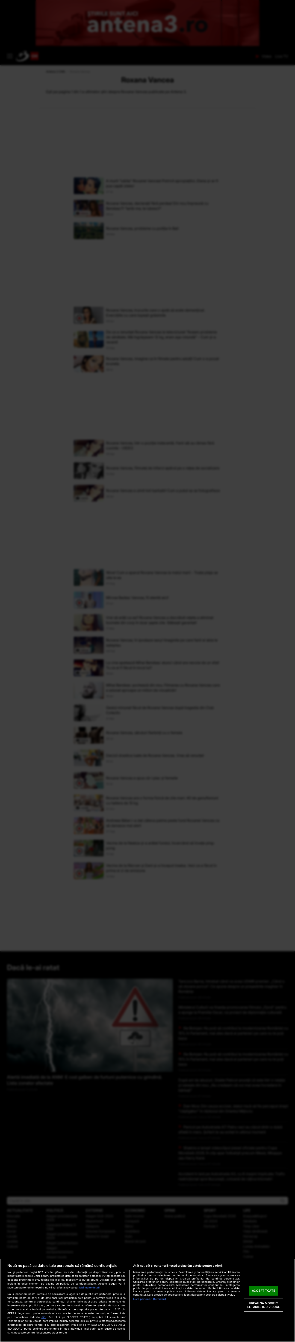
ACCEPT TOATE (263, 1291)
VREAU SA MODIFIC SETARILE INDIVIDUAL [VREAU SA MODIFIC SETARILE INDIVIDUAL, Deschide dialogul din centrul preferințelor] (263, 1305)
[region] (147, 1300)
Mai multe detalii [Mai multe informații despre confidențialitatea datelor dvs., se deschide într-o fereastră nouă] (89, 1287)
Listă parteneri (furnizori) (149, 1299)
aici (43, 1317)
